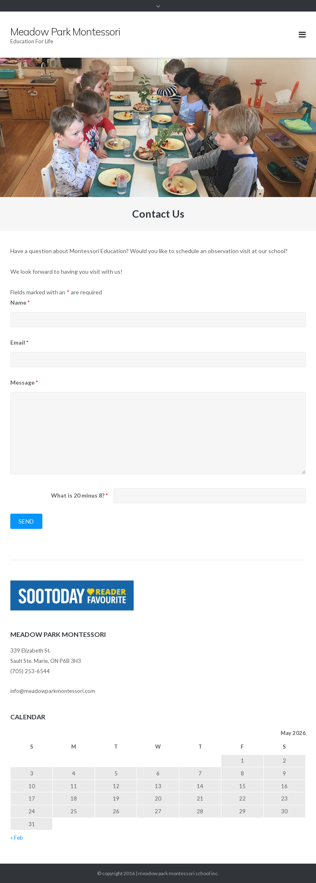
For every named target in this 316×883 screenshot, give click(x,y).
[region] (158, 127)
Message (24, 382)
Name (20, 302)
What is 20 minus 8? (79, 495)
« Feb (16, 837)
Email (19, 342)
